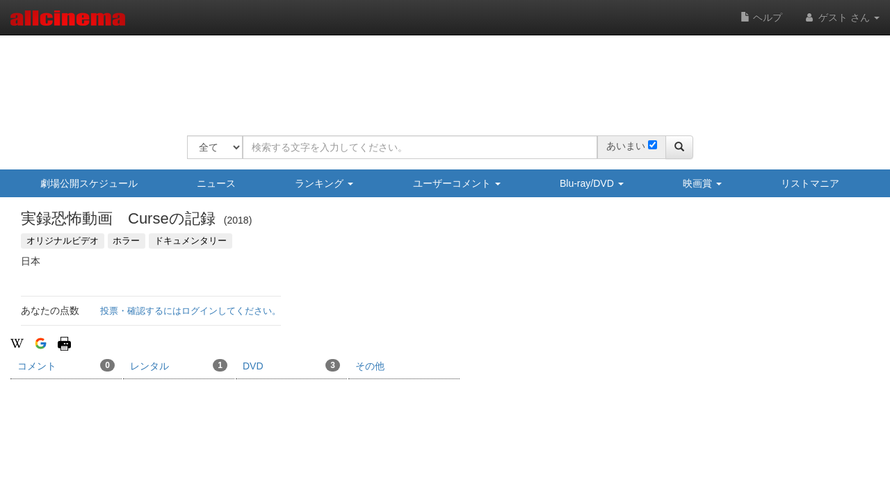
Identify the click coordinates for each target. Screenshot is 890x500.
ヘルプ (761, 17)
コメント (66, 365)
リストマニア (810, 183)
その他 (370, 366)
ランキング (324, 183)
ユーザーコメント (457, 183)
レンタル (178, 365)
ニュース (216, 183)
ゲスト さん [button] (841, 17)
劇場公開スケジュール (89, 183)
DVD (291, 365)
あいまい (625, 146)
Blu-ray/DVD (592, 183)
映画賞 (702, 183)
